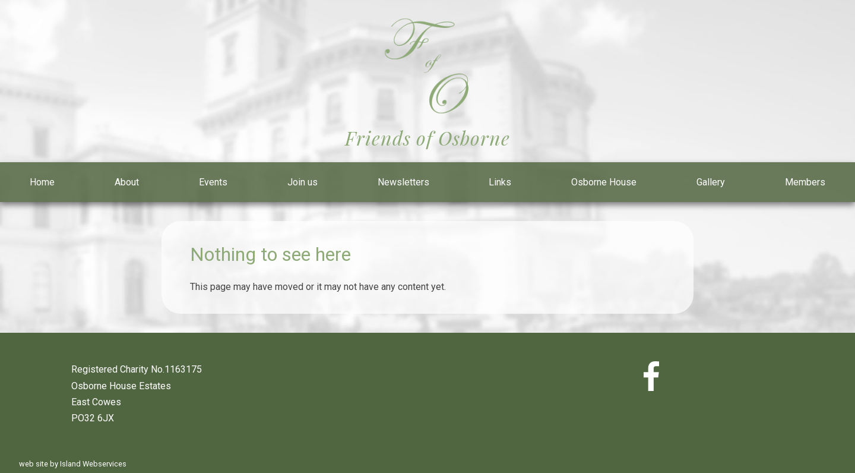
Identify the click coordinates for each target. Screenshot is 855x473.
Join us (302, 182)
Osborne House (603, 182)
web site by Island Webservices (72, 463)
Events (213, 182)
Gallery (710, 182)
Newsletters (403, 182)
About (127, 182)
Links (500, 182)
